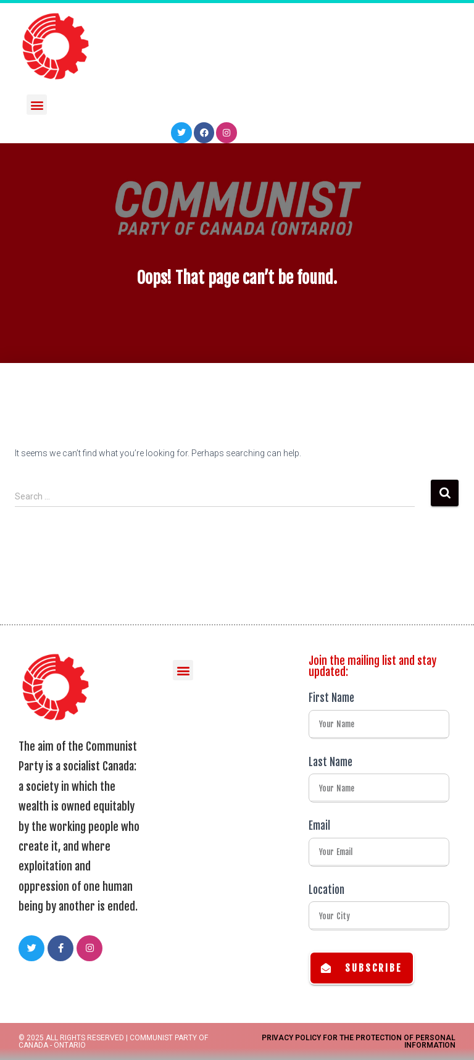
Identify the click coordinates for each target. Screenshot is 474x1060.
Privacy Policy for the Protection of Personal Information (358, 1041)
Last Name (330, 762)
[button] (37, 103)
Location (326, 889)
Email (319, 825)
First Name (331, 697)
